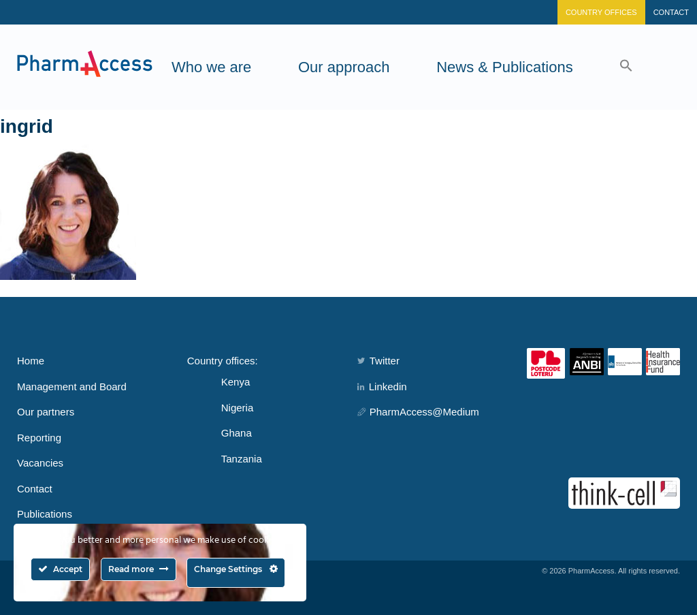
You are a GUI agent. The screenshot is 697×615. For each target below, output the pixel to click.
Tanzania (241, 458)
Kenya (235, 382)
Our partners (45, 411)
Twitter (378, 360)
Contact (671, 12)
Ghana (236, 433)
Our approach (344, 67)
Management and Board (72, 386)
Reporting (39, 437)
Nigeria (237, 407)
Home (30, 360)
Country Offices (601, 12)
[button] (626, 67)
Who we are (211, 67)
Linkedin (382, 386)
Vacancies (40, 463)
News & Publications (504, 67)
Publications (44, 514)
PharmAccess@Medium (418, 411)
